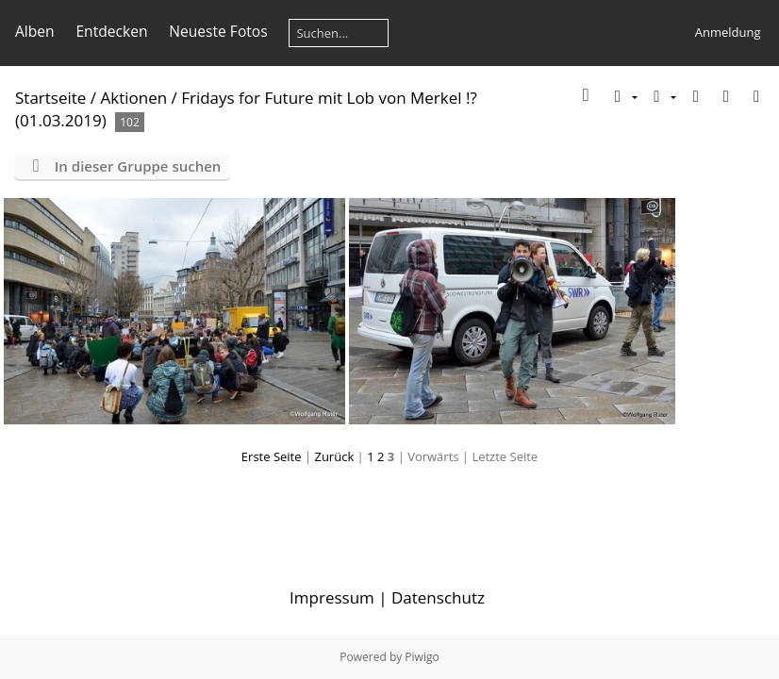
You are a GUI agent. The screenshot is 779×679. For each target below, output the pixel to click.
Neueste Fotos (218, 31)
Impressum (332, 597)
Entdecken (111, 31)
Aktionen (133, 97)
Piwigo (422, 657)
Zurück (334, 456)
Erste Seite (271, 456)
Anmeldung (728, 32)
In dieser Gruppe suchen (138, 166)
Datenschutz (438, 597)
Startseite (50, 97)
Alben (35, 31)
